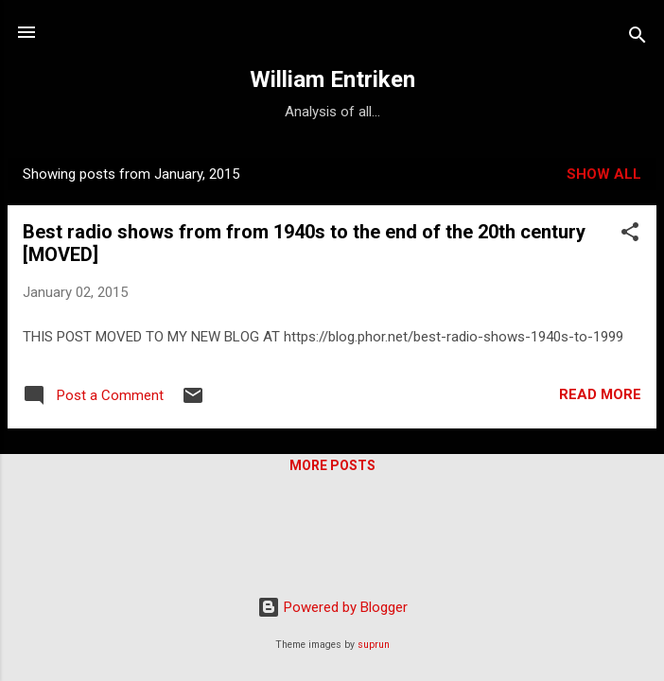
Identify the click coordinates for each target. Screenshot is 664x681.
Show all (604, 174)
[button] (630, 235)
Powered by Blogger (332, 607)
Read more (600, 394)
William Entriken (332, 79)
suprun (374, 644)
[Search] (637, 38)
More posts (332, 465)
